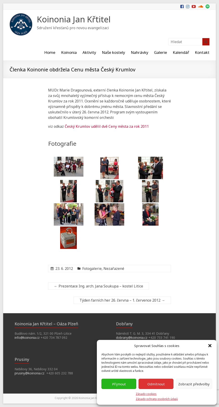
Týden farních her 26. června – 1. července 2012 (122, 300)
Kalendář (181, 52)
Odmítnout (156, 384)
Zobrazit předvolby (194, 384)
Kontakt (202, 52)
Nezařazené (113, 268)
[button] (210, 345)
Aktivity (89, 52)
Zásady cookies (146, 394)
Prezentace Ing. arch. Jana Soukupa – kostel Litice (98, 286)
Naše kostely (113, 52)
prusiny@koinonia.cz (29, 373)
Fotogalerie (92, 268)
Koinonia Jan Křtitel (74, 19)
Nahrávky (139, 52)
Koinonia (69, 52)
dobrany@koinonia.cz (131, 337)
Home (49, 52)
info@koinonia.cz (27, 337)
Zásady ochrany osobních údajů (157, 399)
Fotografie (62, 143)
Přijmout (119, 384)
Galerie (160, 52)
